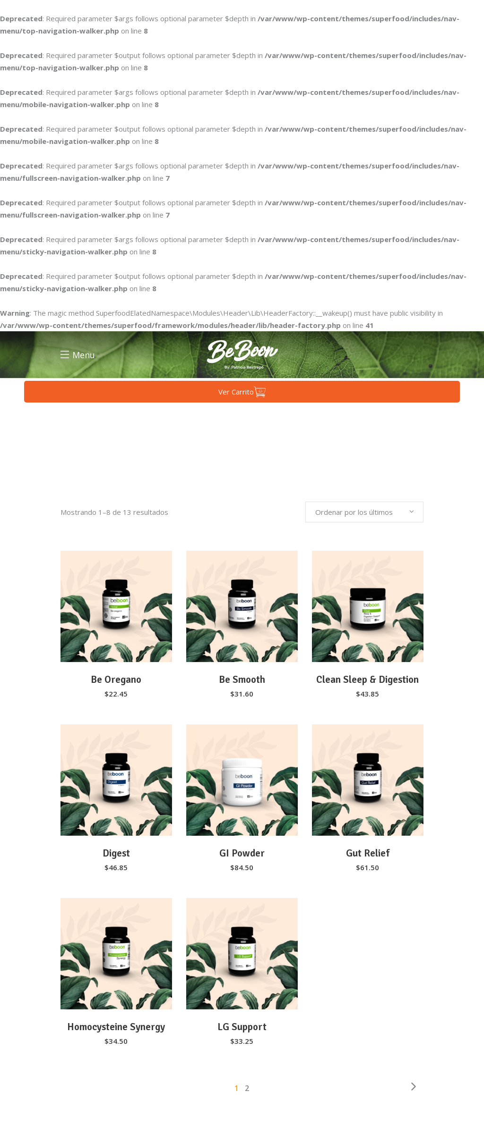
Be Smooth (242, 679)
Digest (116, 853)
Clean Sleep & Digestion (367, 679)
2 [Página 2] (247, 1088)
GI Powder (242, 853)
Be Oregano (116, 679)
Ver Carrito (242, 392)
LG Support (242, 1027)
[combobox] (364, 512)
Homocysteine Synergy (116, 1027)
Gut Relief (367, 853)
